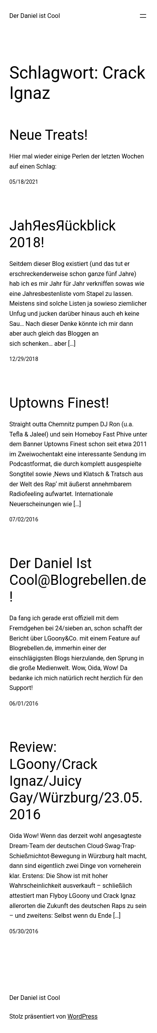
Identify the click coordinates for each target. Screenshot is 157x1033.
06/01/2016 (23, 703)
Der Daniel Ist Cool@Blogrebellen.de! (77, 580)
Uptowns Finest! (59, 403)
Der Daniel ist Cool (34, 15)
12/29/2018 (23, 359)
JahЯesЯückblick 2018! (62, 234)
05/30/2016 (23, 931)
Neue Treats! (48, 135)
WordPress (82, 1016)
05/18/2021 (23, 182)
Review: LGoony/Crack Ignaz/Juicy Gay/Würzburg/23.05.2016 (76, 781)
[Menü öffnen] (143, 16)
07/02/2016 (23, 519)
